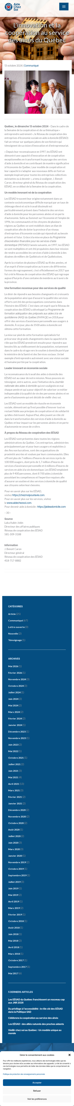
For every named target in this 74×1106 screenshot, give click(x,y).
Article (12, 613)
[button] (69, 1054)
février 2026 (15, 672)
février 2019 (15, 914)
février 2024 (15, 718)
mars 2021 (14, 790)
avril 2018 (13, 947)
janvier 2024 (15, 725)
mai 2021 (13, 777)
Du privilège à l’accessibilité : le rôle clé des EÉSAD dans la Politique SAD (35, 1010)
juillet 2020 (14, 836)
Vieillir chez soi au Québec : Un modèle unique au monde (34, 1032)
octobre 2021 (16, 757)
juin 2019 (13, 888)
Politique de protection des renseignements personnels (24, 1074)
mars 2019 (14, 908)
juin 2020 (13, 842)
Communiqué (31, 65)
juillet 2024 (14, 692)
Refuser (37, 1090)
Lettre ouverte (16, 627)
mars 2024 (14, 712)
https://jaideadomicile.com (51, 506)
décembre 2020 (17, 810)
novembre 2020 (17, 816)
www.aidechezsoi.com (19, 502)
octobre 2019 (16, 868)
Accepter (36, 1082)
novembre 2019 (17, 862)
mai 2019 (13, 894)
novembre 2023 (17, 738)
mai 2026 (13, 666)
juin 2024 (13, 698)
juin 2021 (13, 770)
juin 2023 (13, 744)
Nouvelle (13, 633)
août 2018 (14, 927)
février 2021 (15, 796)
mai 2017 (13, 973)
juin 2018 (13, 934)
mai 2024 (13, 705)
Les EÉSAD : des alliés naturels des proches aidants (36, 1024)
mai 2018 (13, 940)
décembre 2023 (17, 731)
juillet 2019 (14, 881)
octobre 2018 (16, 921)
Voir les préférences (37, 1099)
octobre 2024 (16, 685)
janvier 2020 (15, 855)
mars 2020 (14, 849)
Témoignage (15, 640)
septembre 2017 (17, 966)
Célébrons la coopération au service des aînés (33, 1017)
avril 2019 (13, 901)
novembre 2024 (17, 679)
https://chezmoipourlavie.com (28, 495)
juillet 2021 (14, 764)
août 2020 (14, 829)
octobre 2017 (16, 960)
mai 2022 (13, 751)
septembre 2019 (17, 875)
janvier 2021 (15, 803)
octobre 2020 (16, 823)
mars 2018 (14, 953)
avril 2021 (13, 783)
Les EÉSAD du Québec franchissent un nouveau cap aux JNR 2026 (36, 1001)
